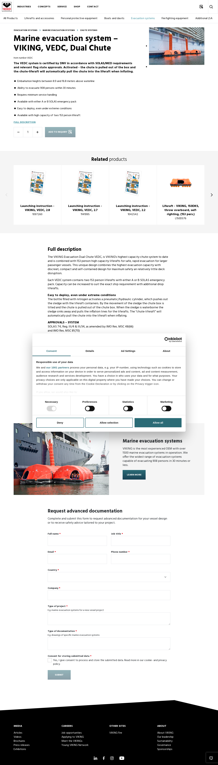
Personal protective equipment (79, 18)
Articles (18, 733)
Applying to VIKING (72, 737)
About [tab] (166, 350)
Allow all (158, 422)
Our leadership (165, 737)
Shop (77, 7)
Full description (25, 122)
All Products (10, 18)
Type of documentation (62, 631)
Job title (117, 534)
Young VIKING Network (74, 745)
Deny (60, 422)
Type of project (58, 606)
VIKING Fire (115, 733)
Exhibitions (20, 749)
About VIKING (165, 733)
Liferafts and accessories (39, 18)
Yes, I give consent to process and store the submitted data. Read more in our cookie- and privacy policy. (110, 662)
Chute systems (88, 30)
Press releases (22, 745)
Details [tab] (90, 350)
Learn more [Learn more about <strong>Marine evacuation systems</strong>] (134, 475)
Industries (24, 7)
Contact (93, 7)
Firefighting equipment (175, 18)
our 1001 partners (57, 367)
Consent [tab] (51, 350)
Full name (54, 534)
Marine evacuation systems (59, 30)
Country (53, 570)
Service (62, 7)
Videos (17, 737)
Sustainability (165, 741)
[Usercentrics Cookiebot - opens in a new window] (167, 339)
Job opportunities (71, 733)
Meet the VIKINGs (71, 741)
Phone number (120, 552)
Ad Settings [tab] (128, 350)
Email (52, 552)
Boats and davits (114, 18)
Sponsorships (164, 749)
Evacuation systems (143, 18)
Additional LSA (203, 18)
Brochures (19, 741)
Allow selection (109, 422)
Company (54, 588)
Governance (164, 745)
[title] (37, 195)
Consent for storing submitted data (69, 656)
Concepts (44, 7)
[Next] (211, 194)
